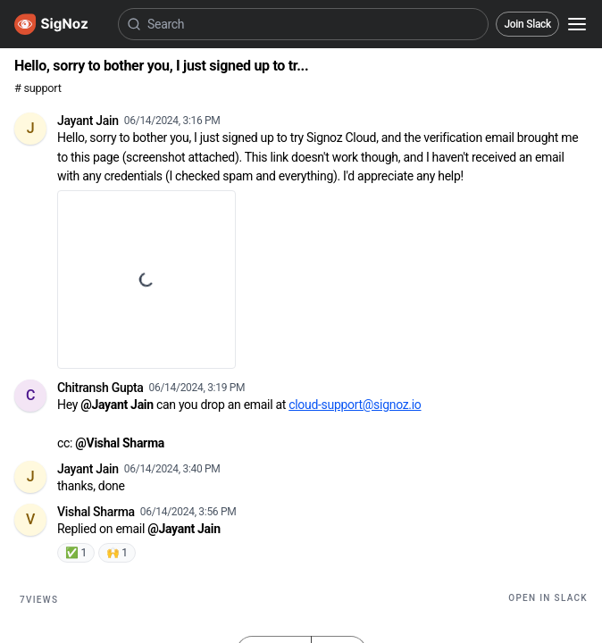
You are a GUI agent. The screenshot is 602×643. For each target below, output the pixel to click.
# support (38, 88)
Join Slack (527, 24)
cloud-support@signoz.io (354, 404)
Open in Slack (548, 598)
